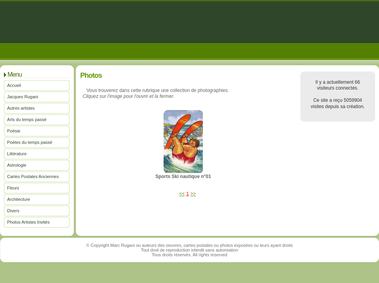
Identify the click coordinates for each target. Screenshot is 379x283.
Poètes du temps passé (29, 142)
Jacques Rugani (22, 96)
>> (193, 194)
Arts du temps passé (26, 119)
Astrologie (16, 165)
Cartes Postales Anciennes (33, 176)
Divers (13, 210)
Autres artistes (21, 108)
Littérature (17, 153)
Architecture (18, 199)
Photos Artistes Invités (28, 222)
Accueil (14, 85)
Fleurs (13, 188)
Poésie (13, 131)
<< (182, 194)
